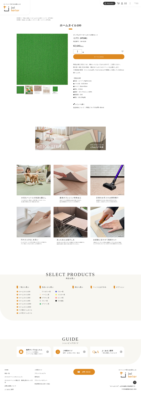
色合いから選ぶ (26, 20)
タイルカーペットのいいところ (13, 377)
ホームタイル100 (37, 18)
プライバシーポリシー (41, 380)
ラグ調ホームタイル (25, 310)
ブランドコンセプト (40, 373)
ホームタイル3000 (25, 307)
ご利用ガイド (38, 370)
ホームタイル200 (24, 294)
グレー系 (45, 301)
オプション (120, 287)
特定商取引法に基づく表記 (42, 384)
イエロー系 (61, 294)
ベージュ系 (45, 294)
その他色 (61, 301)
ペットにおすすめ (99, 287)
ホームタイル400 (24, 301)
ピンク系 (61, 298)
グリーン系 (36, 20)
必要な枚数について (10, 386)
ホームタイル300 (24, 298)
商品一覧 (7, 373)
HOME (19, 18)
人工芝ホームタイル (25, 313)
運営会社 (37, 377)
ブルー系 (61, 291)
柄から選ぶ (79, 287)
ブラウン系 (45, 298)
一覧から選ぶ (26, 18)
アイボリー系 (46, 291)
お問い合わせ (84, 372)
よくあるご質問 (9, 389)
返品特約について (78, 107)
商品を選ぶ (109, 3)
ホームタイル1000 (25, 304)
